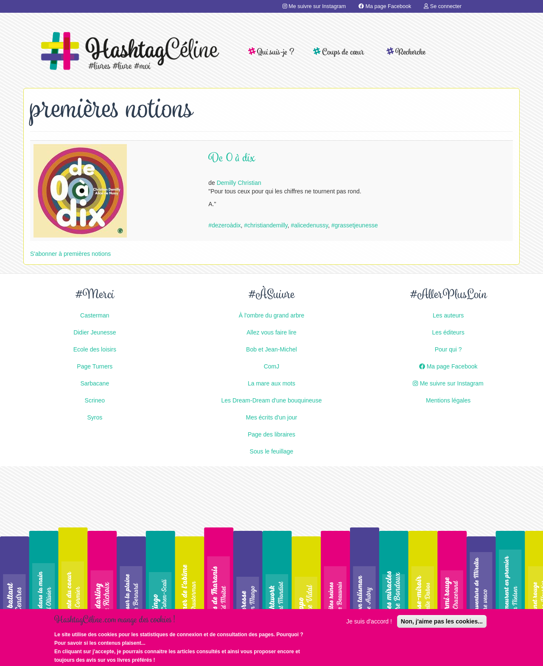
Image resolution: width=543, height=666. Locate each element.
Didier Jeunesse (94, 332)
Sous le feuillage (272, 451)
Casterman (94, 315)
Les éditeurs (448, 332)
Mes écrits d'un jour (271, 417)
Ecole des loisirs (94, 349)
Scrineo (95, 400)
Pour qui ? (448, 349)
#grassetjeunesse (354, 225)
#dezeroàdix (224, 225)
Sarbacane (94, 383)
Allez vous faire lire (271, 332)
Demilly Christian (239, 182)
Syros (94, 417)
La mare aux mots (271, 383)
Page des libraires (271, 434)
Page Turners (94, 366)
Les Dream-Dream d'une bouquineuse (271, 400)
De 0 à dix (231, 159)
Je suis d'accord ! (369, 624)
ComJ (272, 366)
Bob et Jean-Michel (271, 349)
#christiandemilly (265, 225)
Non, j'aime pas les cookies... (442, 624)
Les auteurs (448, 315)
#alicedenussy (309, 225)
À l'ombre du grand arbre (271, 315)
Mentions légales (448, 400)
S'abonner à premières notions (70, 253)
